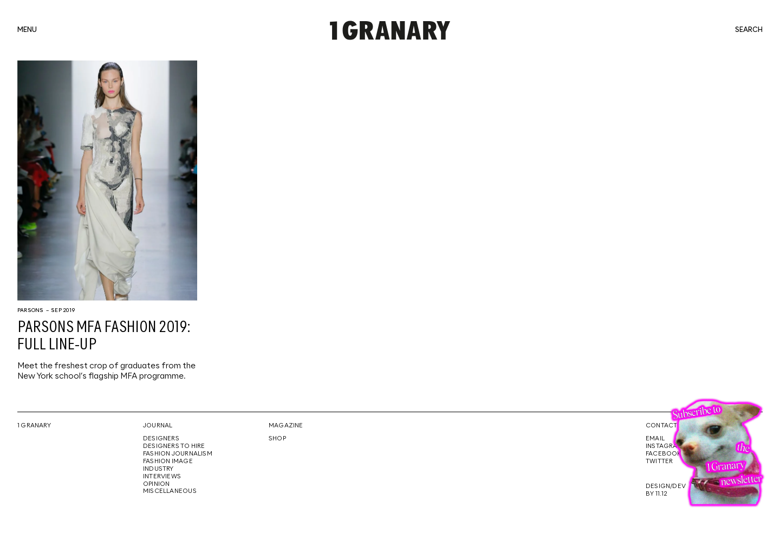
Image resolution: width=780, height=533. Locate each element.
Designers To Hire (174, 446)
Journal (157, 425)
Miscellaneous (170, 491)
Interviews (162, 476)
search (749, 30)
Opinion (156, 484)
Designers (161, 438)
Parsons (30, 310)
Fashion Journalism (177, 454)
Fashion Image (168, 461)
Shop (277, 438)
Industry (158, 469)
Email (655, 438)
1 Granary (34, 425)
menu (27, 30)
